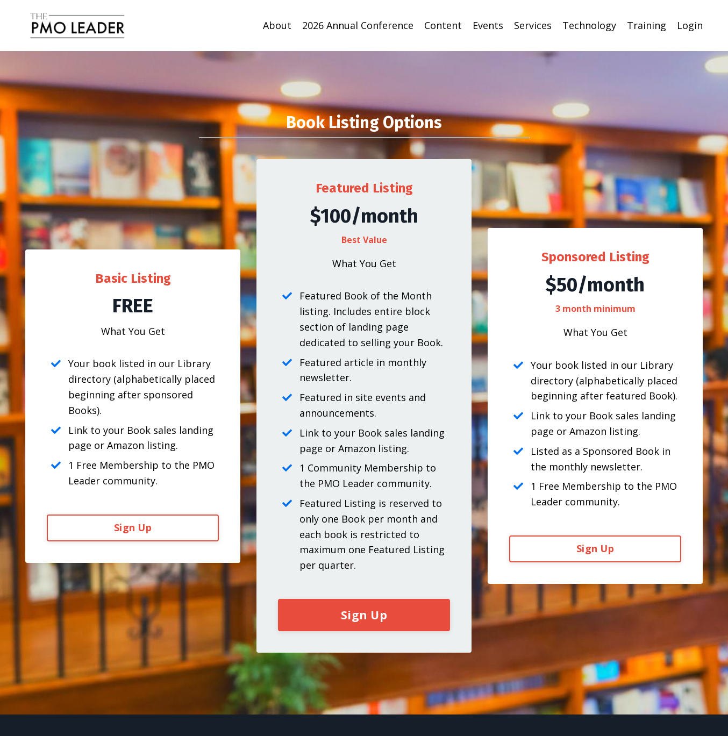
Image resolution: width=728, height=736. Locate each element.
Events (488, 25)
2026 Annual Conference (357, 25)
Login (690, 25)
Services (533, 25)
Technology (589, 25)
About (277, 25)
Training (646, 25)
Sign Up (133, 527)
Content (443, 25)
